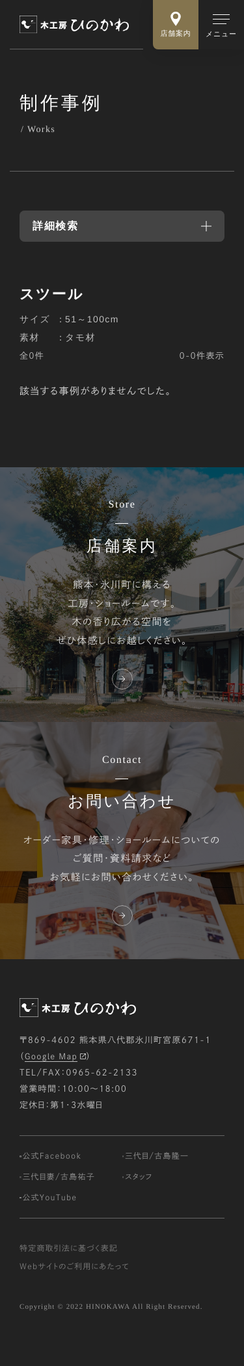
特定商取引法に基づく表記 (69, 1265)
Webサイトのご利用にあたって (74, 1283)
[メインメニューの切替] (221, 24)
